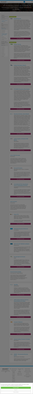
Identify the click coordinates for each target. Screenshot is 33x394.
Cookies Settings (15, 392)
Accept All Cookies (16, 387)
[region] (16, 388)
